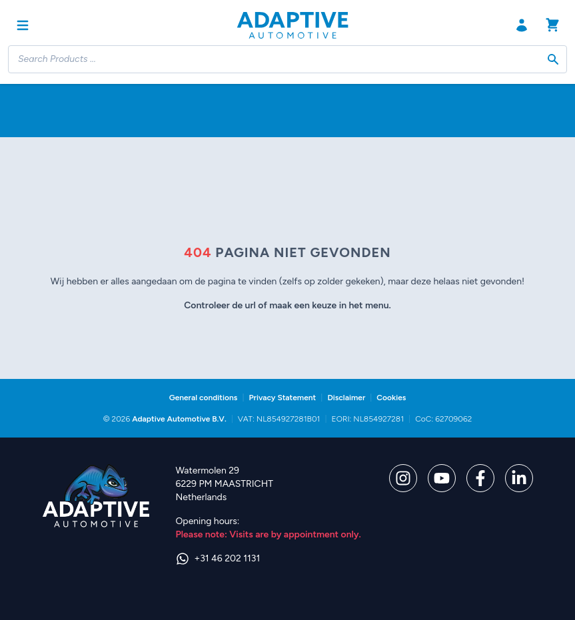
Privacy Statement (282, 397)
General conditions (203, 397)
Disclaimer (346, 397)
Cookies (391, 397)
